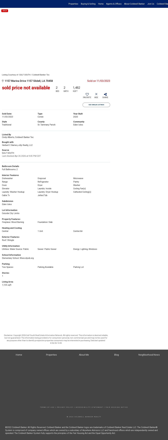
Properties (73, 4)
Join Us (150, 4)
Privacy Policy (65, 407)
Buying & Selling (88, 4)
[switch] (87, 97)
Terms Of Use (47, 407)
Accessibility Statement (89, 407)
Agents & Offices (114, 4)
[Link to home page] (3, 4)
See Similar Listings (96, 105)
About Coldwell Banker (134, 4)
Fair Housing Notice (117, 407)
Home (101, 4)
